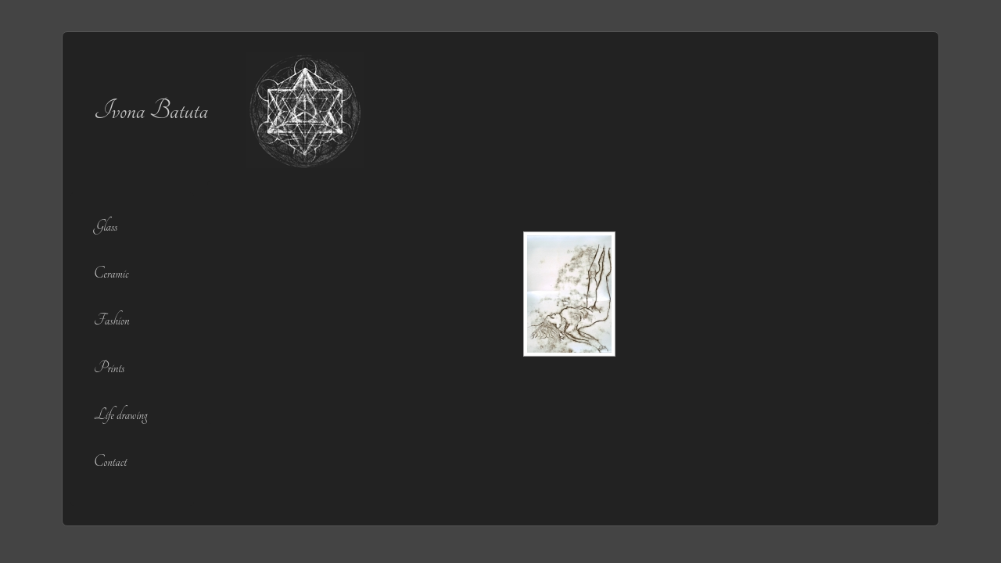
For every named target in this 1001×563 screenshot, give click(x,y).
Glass (105, 226)
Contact (110, 462)
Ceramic (111, 273)
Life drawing (120, 415)
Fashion (111, 320)
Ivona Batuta (151, 110)
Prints (109, 368)
